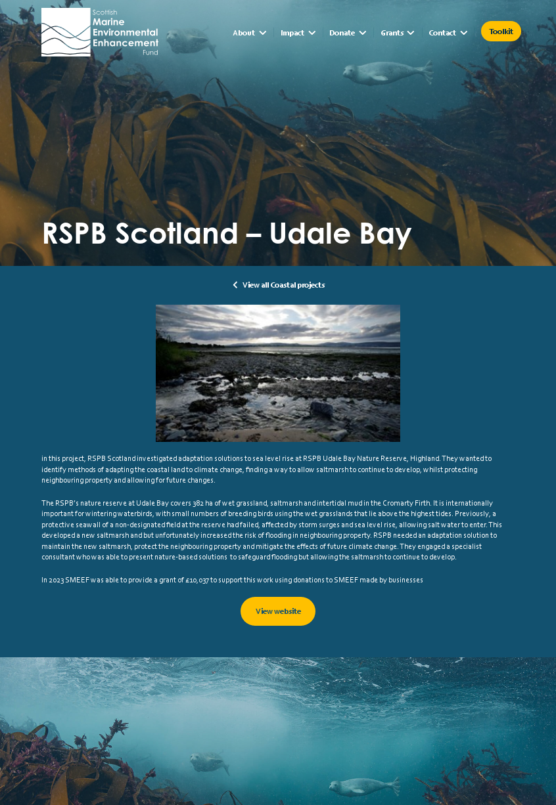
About (244, 32)
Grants (392, 32)
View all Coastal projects (284, 285)
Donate (342, 32)
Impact (292, 32)
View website (278, 611)
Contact (442, 32)
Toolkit (501, 31)
